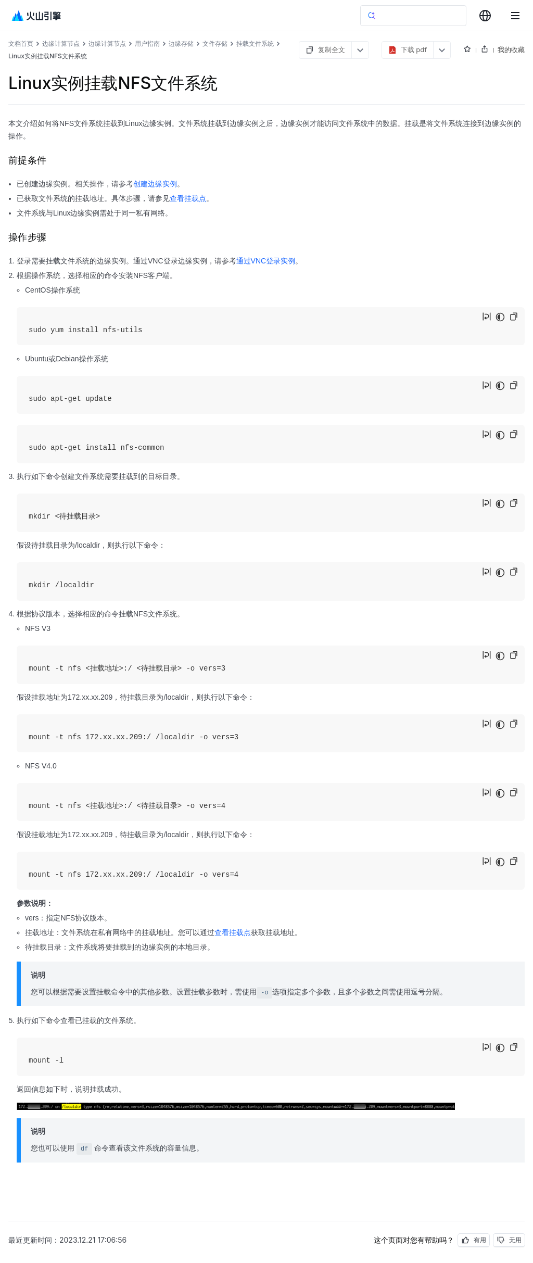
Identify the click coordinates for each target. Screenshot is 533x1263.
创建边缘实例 (155, 184)
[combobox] (485, 15)
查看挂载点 (188, 198)
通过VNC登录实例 (266, 261)
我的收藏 (511, 49)
